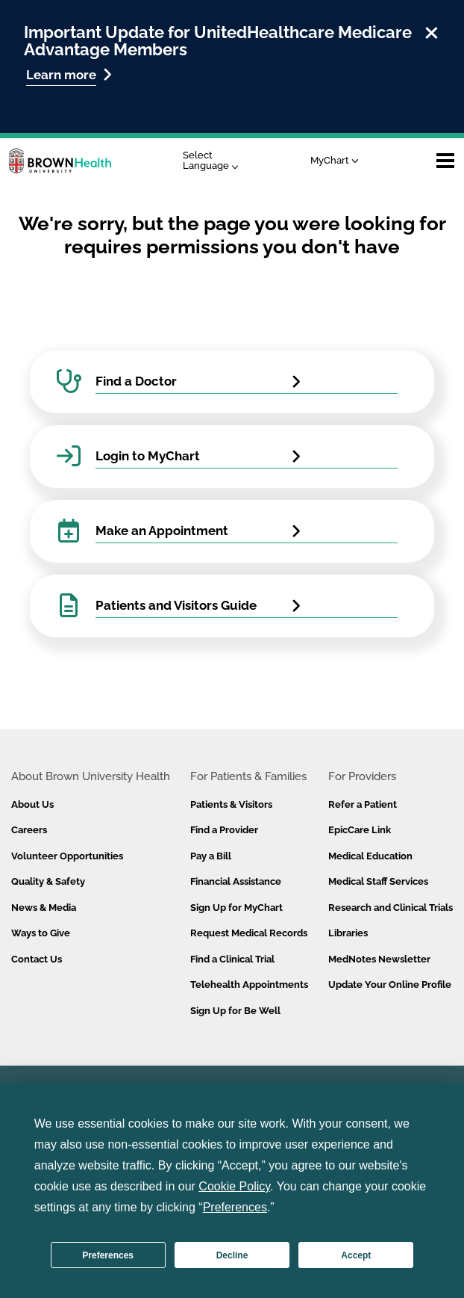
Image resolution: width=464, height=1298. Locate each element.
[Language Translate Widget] (214, 161)
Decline (232, 1255)
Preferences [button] (235, 1207)
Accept (356, 1255)
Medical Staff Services (378, 881)
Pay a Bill (210, 856)
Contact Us (36, 959)
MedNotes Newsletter (379, 959)
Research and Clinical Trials (390, 907)
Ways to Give (40, 933)
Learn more (69, 74)
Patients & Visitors (231, 804)
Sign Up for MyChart (236, 907)
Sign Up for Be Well (235, 1010)
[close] (431, 30)
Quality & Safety (48, 881)
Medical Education (370, 856)
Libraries (348, 933)
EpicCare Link (359, 829)
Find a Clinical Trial (232, 959)
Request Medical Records (248, 933)
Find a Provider (224, 829)
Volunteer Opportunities (67, 856)
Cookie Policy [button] (234, 1186)
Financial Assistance (235, 881)
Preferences (108, 1255)
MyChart (334, 160)
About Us (32, 804)
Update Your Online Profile (389, 984)
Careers (29, 829)
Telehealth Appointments (249, 984)
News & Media (43, 907)
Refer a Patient (362, 804)
